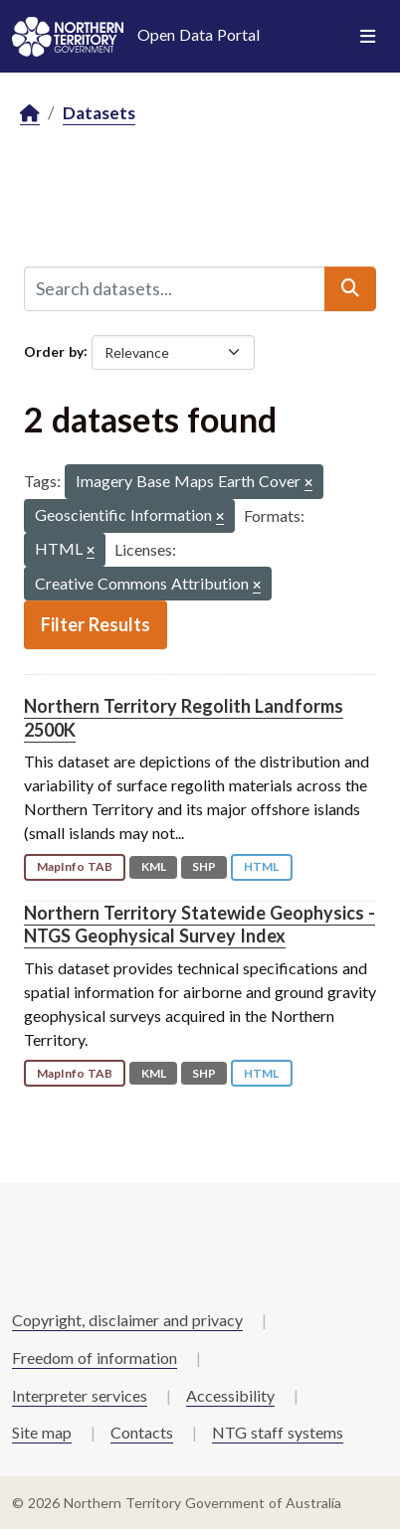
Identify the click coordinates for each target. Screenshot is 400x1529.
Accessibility (230, 1395)
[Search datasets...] (174, 288)
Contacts (141, 1432)
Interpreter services (79, 1395)
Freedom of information (94, 1357)
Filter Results (95, 624)
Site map (42, 1432)
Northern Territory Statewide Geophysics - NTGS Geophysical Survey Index (199, 924)
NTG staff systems (277, 1432)
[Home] (30, 113)
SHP (204, 866)
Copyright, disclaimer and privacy (127, 1319)
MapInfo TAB (74, 866)
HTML (261, 866)
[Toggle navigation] (367, 37)
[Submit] (350, 288)
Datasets (99, 112)
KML (153, 866)
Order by (54, 350)
